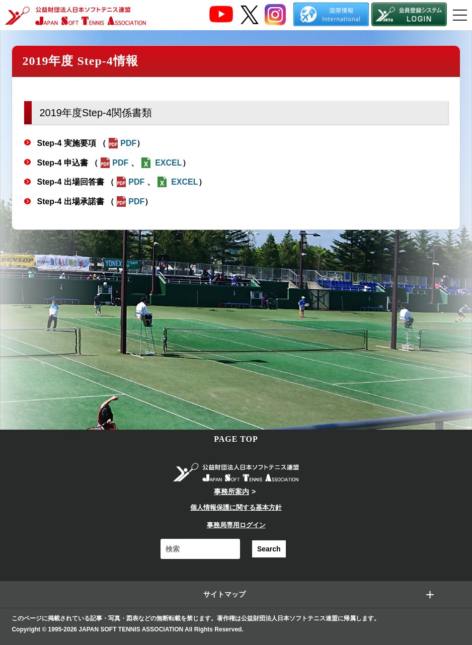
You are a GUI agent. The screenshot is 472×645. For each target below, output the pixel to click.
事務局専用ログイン (236, 525)
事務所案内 (231, 492)
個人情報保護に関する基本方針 (236, 507)
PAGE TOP (236, 439)
